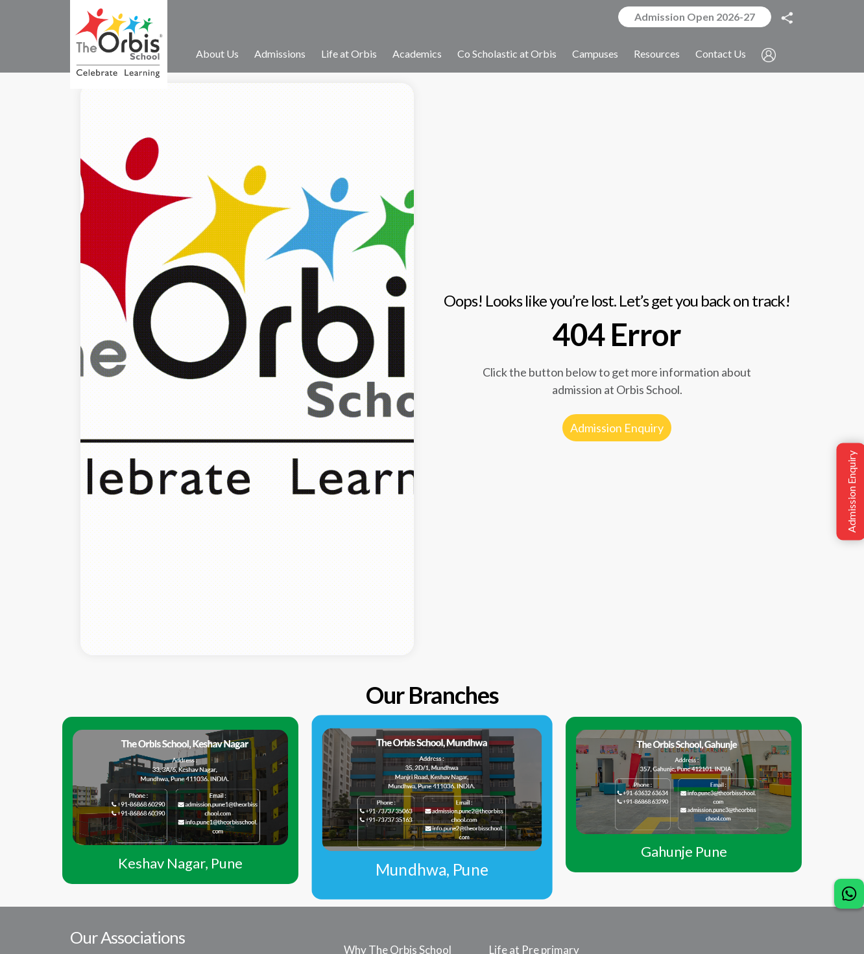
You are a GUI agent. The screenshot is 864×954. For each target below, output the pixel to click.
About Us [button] (217, 54)
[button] (768, 55)
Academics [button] (417, 54)
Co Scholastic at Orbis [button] (507, 54)
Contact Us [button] (720, 54)
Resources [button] (657, 54)
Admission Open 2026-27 (694, 16)
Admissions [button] (280, 54)
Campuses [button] (595, 54)
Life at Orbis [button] (349, 54)
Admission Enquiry (617, 428)
